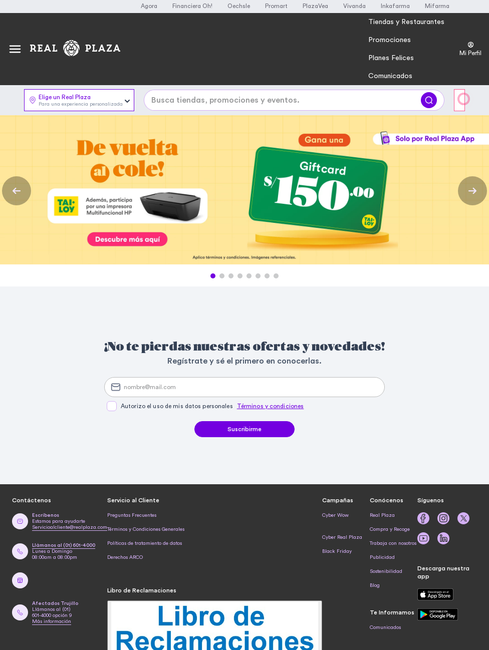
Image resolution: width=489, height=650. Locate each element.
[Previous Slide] (16, 190)
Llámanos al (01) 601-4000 (63, 545)
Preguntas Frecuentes (131, 515)
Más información (51, 621)
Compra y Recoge (390, 529)
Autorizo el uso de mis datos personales (212, 406)
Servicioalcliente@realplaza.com (69, 527)
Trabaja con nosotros (393, 543)
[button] (212, 275)
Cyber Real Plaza (342, 537)
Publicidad (382, 557)
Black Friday (337, 551)
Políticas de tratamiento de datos (144, 543)
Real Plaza (382, 515)
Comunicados (385, 627)
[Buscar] (429, 100)
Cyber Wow (335, 515)
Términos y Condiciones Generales (145, 529)
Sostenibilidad (386, 571)
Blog (375, 585)
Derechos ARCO (125, 557)
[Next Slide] (472, 190)
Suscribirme (244, 429)
